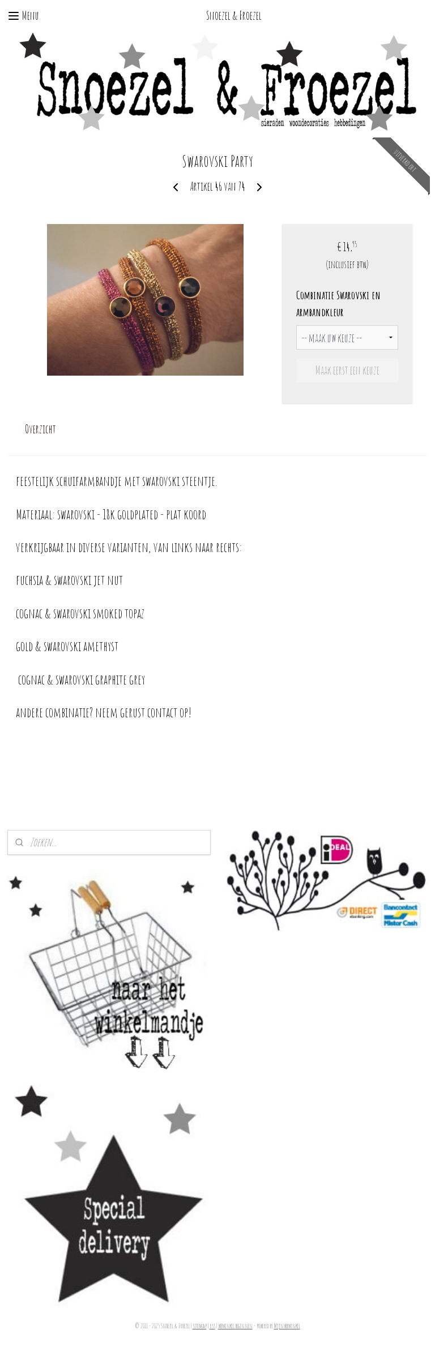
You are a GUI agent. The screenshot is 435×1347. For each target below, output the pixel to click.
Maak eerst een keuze (347, 370)
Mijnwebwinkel (287, 1326)
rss (212, 1326)
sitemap (200, 1326)
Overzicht (40, 429)
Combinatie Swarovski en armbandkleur (338, 303)
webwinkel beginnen (235, 1326)
